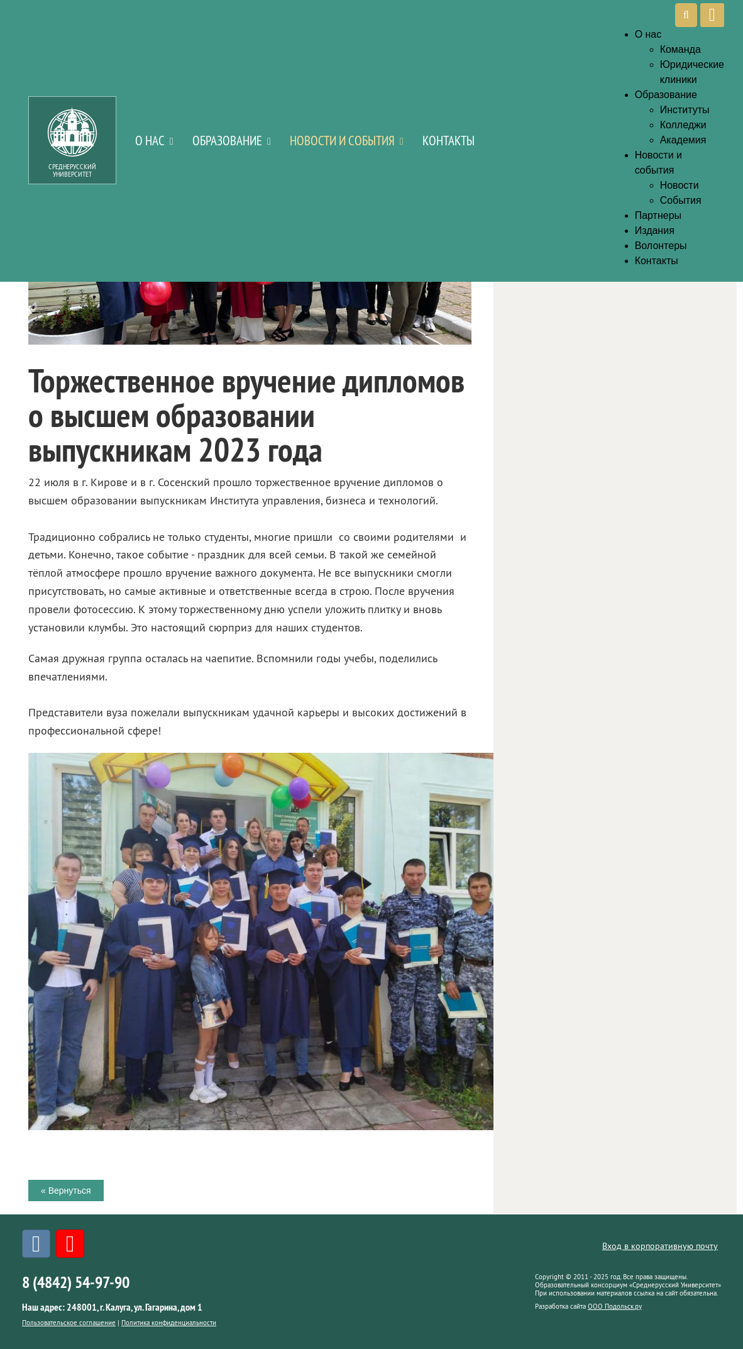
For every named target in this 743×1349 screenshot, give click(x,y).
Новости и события (342, 140)
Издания (654, 230)
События (681, 200)
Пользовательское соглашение (69, 1322)
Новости (679, 185)
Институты (685, 109)
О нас (150, 140)
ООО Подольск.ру (615, 1306)
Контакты (448, 140)
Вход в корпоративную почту (660, 1246)
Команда (680, 49)
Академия (683, 140)
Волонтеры (661, 245)
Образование (227, 140)
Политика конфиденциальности (168, 1322)
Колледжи (683, 124)
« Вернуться (66, 1190)
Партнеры (658, 215)
